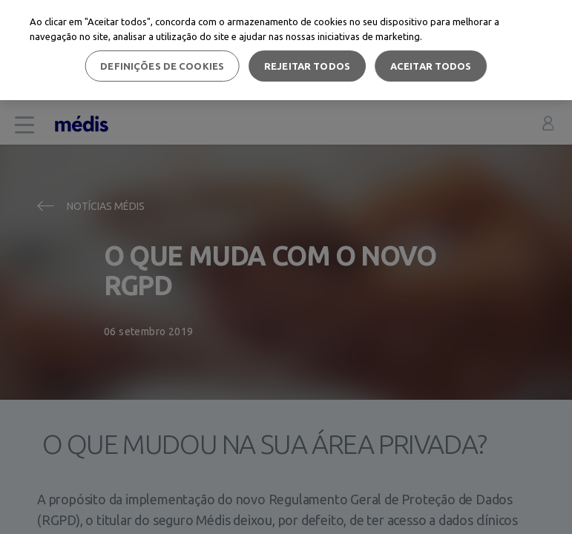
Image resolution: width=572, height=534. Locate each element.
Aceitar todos (431, 66)
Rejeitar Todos (307, 66)
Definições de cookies (162, 66)
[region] (286, 50)
